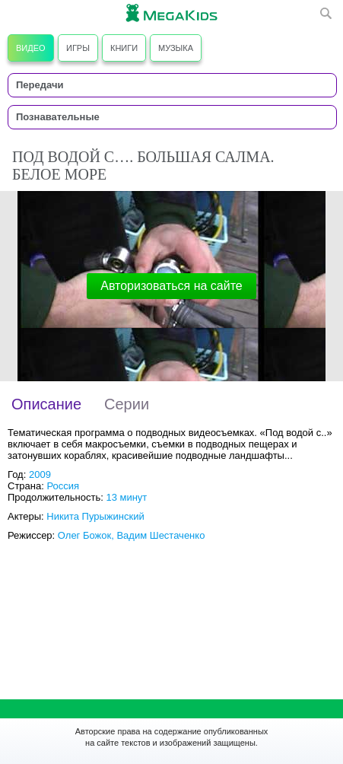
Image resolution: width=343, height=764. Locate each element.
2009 (40, 474)
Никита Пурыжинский (95, 516)
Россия (62, 486)
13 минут (126, 497)
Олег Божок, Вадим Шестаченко (131, 535)
